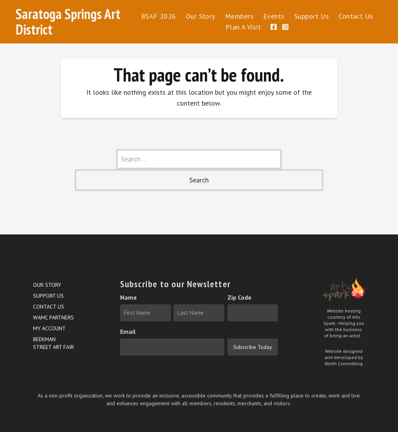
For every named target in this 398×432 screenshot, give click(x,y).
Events (274, 16)
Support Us (311, 16)
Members (239, 16)
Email (128, 331)
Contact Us (356, 16)
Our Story (200, 16)
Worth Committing (344, 363)
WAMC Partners (53, 317)
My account (49, 328)
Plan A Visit (243, 27)
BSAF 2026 (158, 16)
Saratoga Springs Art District (68, 21)
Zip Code (239, 297)
